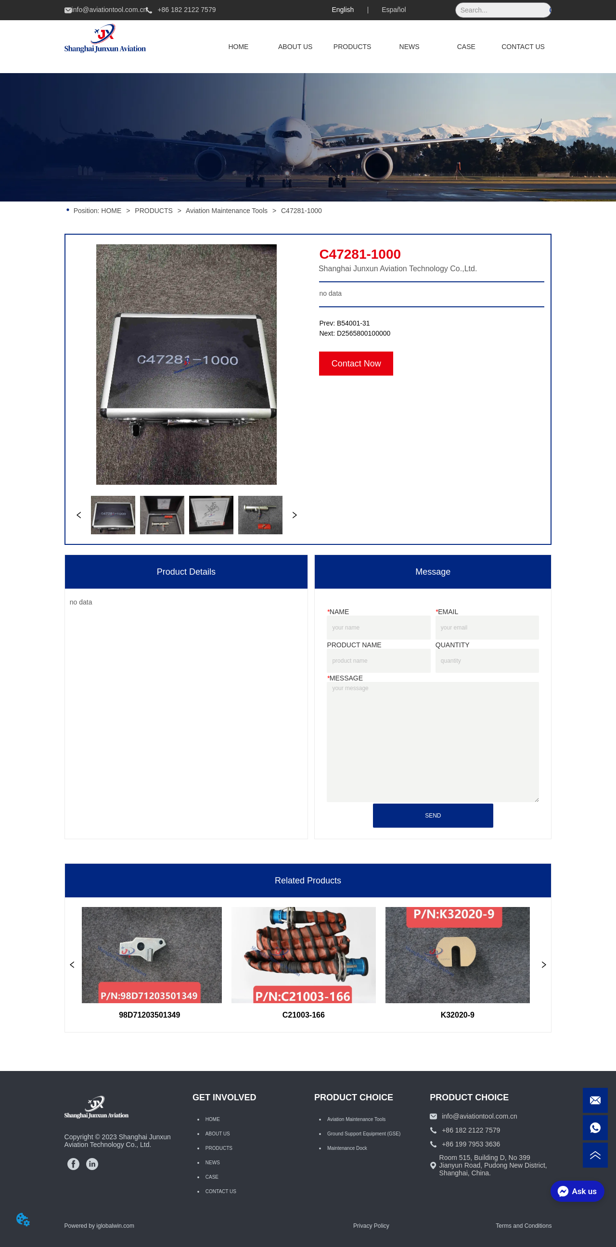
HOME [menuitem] (238, 46)
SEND (433, 815)
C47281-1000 (300, 210)
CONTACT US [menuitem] (523, 46)
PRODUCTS (153, 210)
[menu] (381, 46)
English (343, 9)
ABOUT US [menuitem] (295, 46)
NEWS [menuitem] (409, 46)
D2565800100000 (363, 333)
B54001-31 (353, 323)
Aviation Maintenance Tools (227, 210)
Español (394, 9)
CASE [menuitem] (466, 46)
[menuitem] (352, 46)
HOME (111, 210)
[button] (352, 47)
